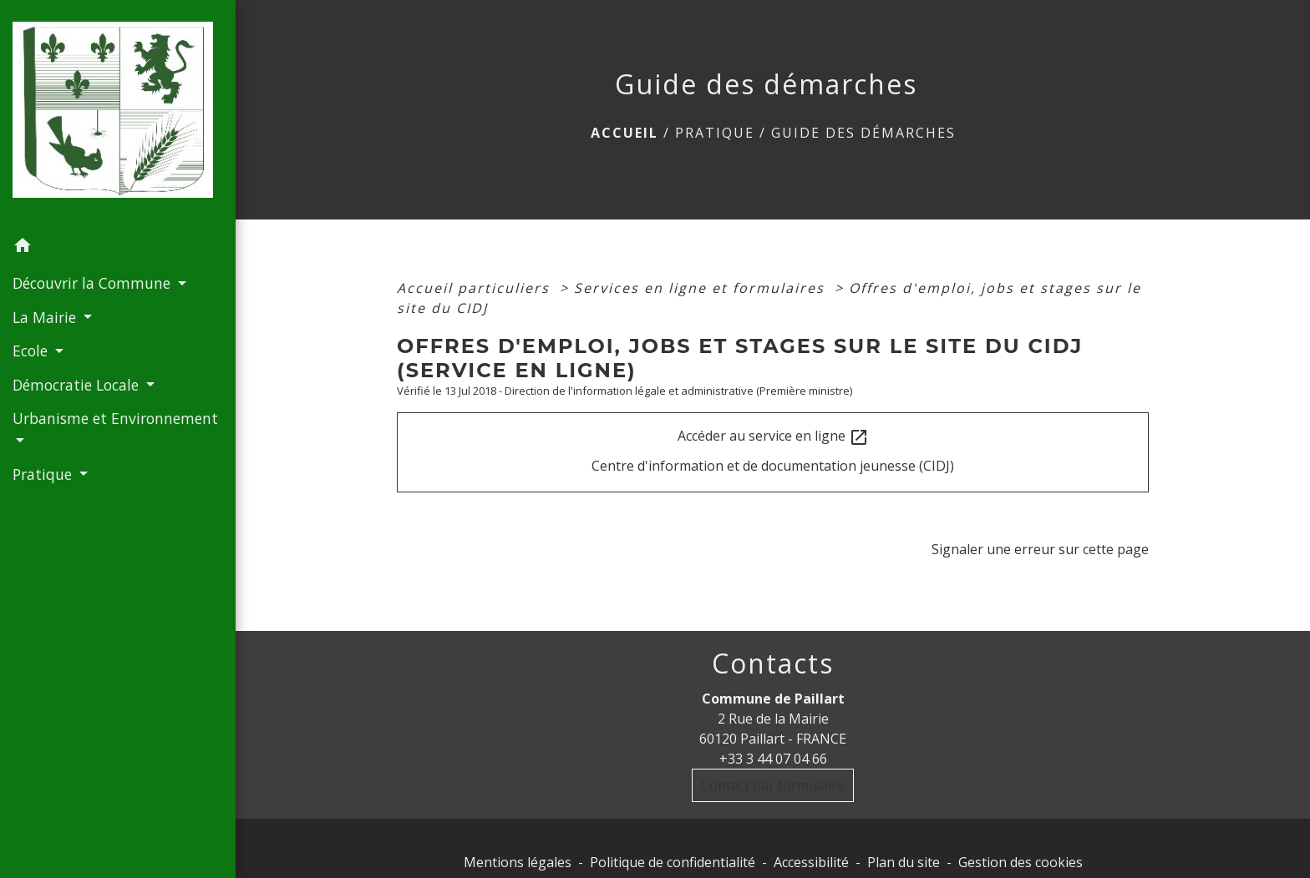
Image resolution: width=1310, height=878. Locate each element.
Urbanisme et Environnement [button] (115, 418)
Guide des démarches (863, 133)
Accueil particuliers (476, 288)
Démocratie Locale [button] (78, 385)
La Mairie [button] (46, 317)
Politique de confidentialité (672, 862)
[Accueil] (118, 115)
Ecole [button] (32, 351)
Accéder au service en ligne (773, 436)
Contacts (773, 663)
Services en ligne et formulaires (702, 288)
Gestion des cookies (1020, 862)
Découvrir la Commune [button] (94, 283)
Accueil (624, 133)
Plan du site (903, 862)
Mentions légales (517, 862)
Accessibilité (811, 862)
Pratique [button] (44, 474)
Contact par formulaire (773, 785)
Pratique (714, 133)
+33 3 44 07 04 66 (773, 758)
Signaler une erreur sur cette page (1040, 549)
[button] (118, 248)
